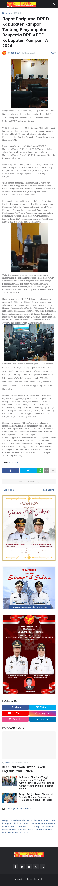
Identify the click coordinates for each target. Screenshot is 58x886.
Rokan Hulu (8, 832)
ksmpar (26, 826)
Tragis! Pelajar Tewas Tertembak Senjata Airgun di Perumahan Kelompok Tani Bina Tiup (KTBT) (36, 797)
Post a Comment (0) (29, 481)
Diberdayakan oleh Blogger (17, 808)
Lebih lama (48, 490)
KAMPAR (16, 13)
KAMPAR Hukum (36, 823)
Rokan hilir (47, 829)
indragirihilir (8, 823)
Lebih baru (9, 490)
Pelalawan (7, 829)
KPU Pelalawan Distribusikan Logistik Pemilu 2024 (23, 769)
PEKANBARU (47, 826)
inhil (16, 823)
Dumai (31, 820)
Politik (16, 829)
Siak (17, 832)
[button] (3, 4)
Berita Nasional (20, 820)
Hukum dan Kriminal (45, 820)
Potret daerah (35, 829)
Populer (23, 829)
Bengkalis (7, 820)
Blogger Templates (35, 879)
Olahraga (35, 826)
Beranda (6, 13)
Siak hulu (23, 832)
